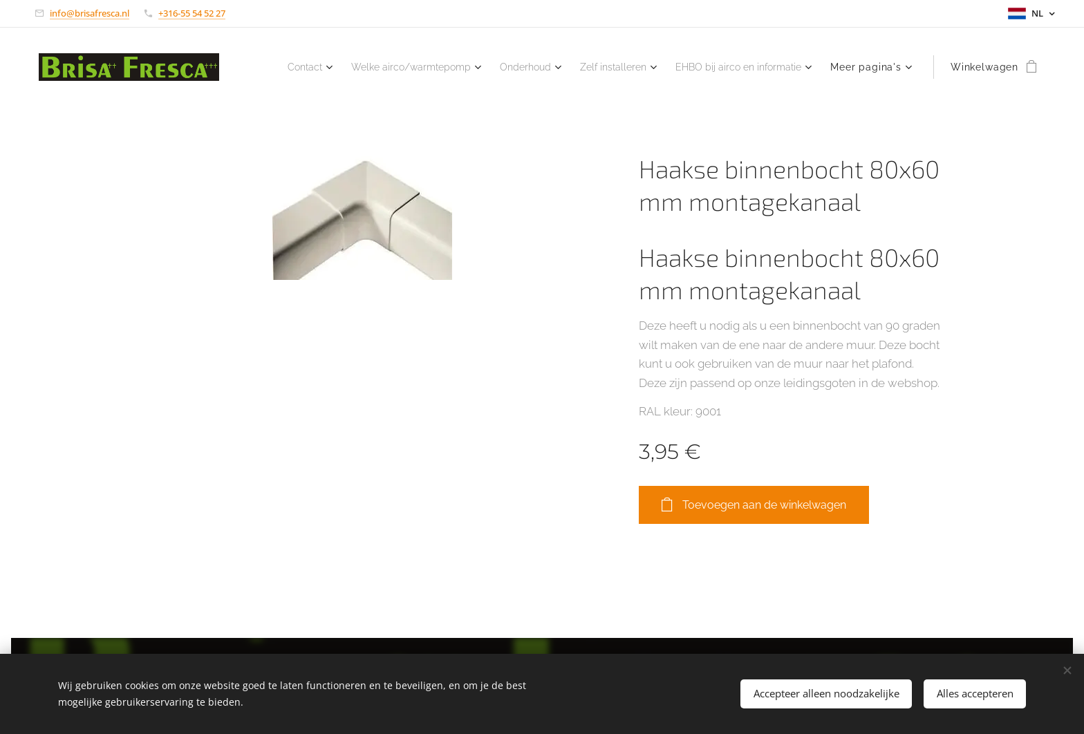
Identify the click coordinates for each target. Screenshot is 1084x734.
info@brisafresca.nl (89, 13)
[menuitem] (435, 67)
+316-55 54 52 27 (191, 13)
